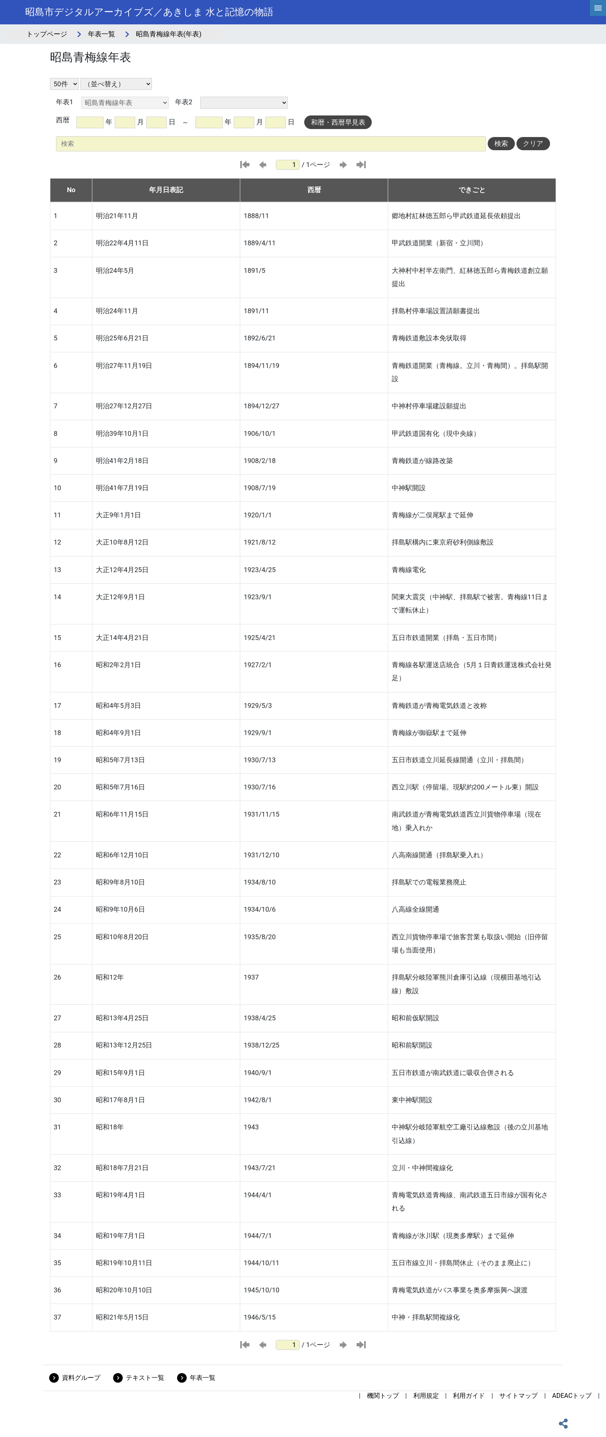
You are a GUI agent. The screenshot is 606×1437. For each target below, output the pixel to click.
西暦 (63, 120)
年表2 (183, 102)
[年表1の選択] (124, 103)
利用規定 (426, 1395)
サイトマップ (518, 1395)
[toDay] (275, 122)
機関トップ (383, 1395)
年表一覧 (101, 34)
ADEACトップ (572, 1395)
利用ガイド (469, 1395)
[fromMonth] (125, 122)
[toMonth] (244, 122)
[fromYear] (89, 122)
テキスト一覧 (145, 1377)
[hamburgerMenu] (598, 8)
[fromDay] (156, 122)
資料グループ (81, 1377)
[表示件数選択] (64, 84)
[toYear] (208, 122)
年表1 (64, 102)
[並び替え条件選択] (116, 84)
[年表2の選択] (243, 103)
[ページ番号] (288, 165)
